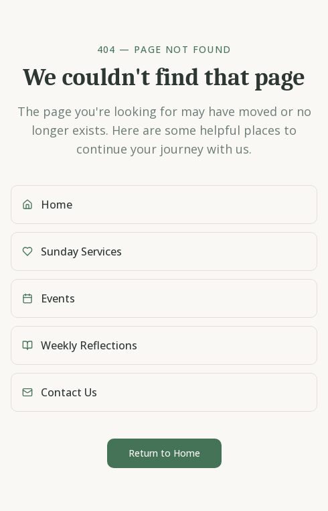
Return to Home (164, 453)
